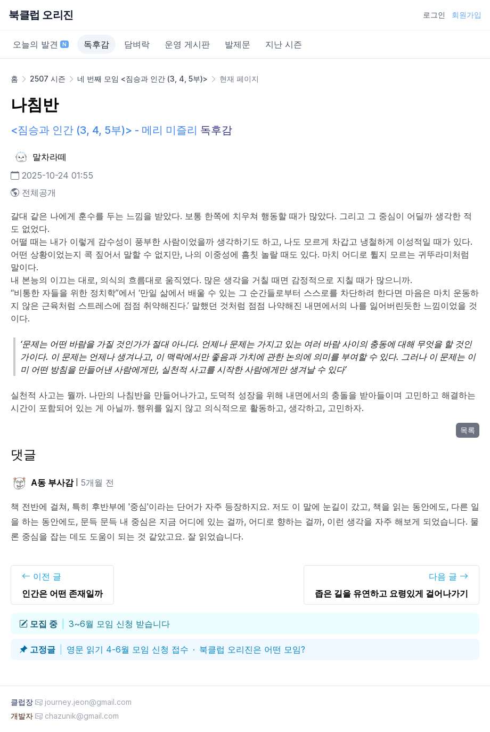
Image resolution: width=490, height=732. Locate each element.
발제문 (237, 44)
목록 (467, 430)
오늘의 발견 (41, 44)
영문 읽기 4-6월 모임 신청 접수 (128, 649)
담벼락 (137, 44)
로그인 (434, 14)
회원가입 (466, 14)
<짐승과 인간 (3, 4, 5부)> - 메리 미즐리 (104, 130)
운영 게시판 (187, 44)
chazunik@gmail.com (82, 715)
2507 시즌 (48, 78)
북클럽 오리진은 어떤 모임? (252, 649)
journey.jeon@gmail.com (88, 701)
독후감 (96, 44)
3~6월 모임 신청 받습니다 (119, 623)
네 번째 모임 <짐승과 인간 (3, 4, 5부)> (142, 78)
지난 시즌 (283, 44)
